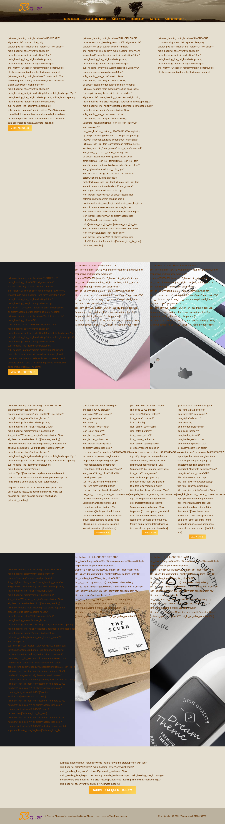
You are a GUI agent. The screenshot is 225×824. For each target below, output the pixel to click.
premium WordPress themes (114, 816)
